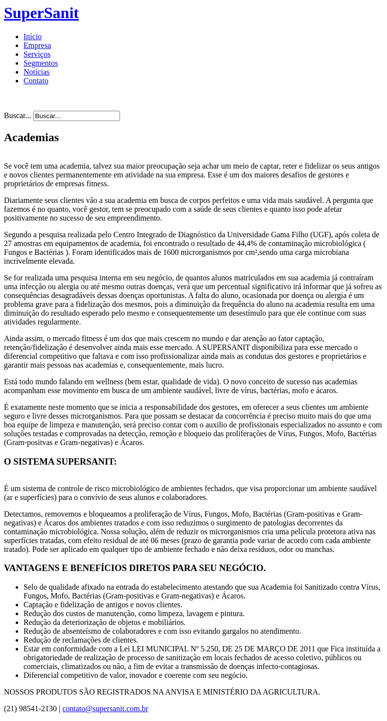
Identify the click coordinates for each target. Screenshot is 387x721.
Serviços (37, 54)
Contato (36, 80)
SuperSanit (41, 13)
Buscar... (17, 115)
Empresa (37, 45)
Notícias (36, 72)
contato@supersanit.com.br (105, 708)
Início (33, 36)
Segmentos (41, 63)
